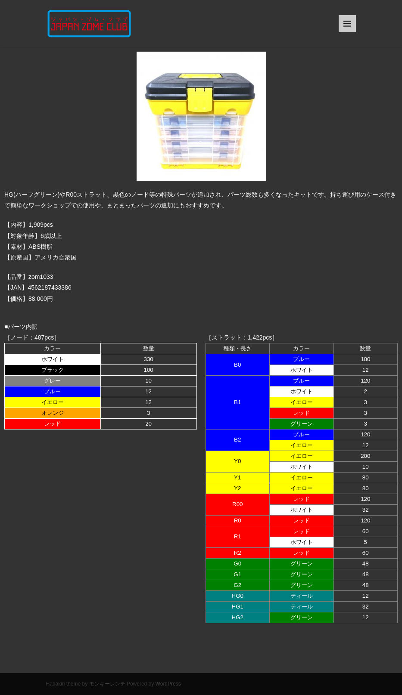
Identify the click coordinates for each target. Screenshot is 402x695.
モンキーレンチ (107, 684)
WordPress (168, 684)
